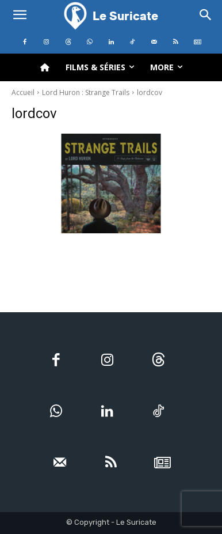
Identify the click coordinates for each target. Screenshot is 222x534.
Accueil (23, 92)
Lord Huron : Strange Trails (85, 92)
